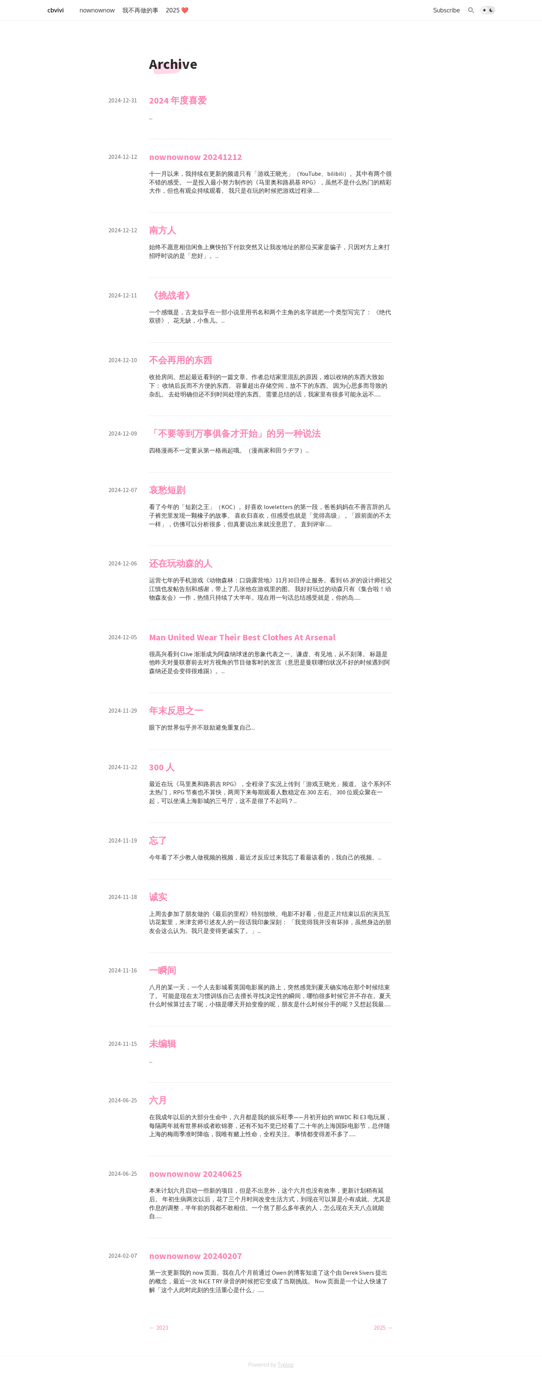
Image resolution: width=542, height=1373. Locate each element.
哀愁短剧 (167, 490)
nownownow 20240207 (195, 1256)
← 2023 (158, 1327)
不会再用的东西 (180, 360)
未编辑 (162, 1044)
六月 (158, 1100)
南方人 (162, 230)
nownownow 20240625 (195, 1173)
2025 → (383, 1327)
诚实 (158, 897)
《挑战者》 (171, 295)
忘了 (158, 840)
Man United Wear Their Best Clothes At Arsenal (242, 637)
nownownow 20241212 (195, 157)
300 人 (162, 767)
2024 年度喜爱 (178, 100)
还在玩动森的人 (180, 563)
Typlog (285, 1364)
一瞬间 (162, 970)
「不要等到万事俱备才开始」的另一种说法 (235, 433)
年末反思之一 (176, 710)
